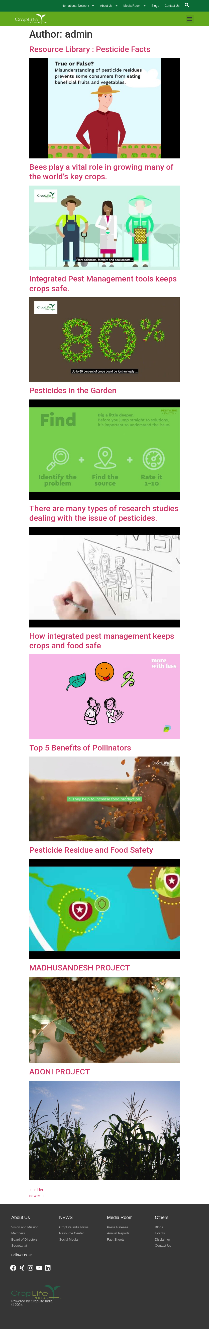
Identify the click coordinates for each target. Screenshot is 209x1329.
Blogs (155, 6)
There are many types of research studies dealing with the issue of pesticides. (103, 513)
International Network (77, 6)
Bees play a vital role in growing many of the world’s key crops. (101, 171)
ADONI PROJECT (59, 1071)
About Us (109, 6)
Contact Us (172, 6)
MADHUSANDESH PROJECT (79, 967)
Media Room (135, 6)
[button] (190, 19)
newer (37, 1195)
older (36, 1189)
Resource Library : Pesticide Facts (89, 49)
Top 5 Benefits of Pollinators (80, 748)
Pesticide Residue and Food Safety (91, 850)
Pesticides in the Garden (73, 390)
